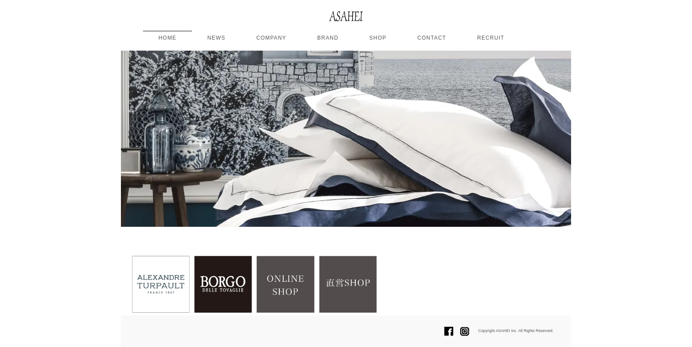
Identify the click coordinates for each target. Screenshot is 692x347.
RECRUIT (490, 38)
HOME (167, 38)
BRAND (327, 38)
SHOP (378, 38)
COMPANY (271, 38)
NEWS (216, 38)
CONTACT (432, 38)
